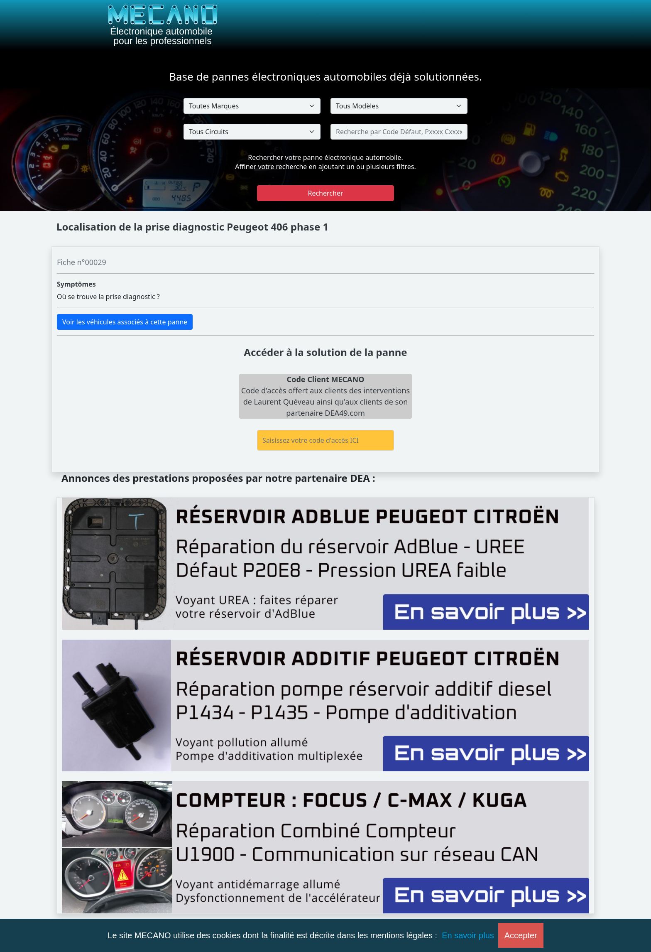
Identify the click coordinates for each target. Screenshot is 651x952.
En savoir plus (468, 935)
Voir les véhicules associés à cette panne (124, 321)
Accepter (520, 935)
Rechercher (325, 193)
